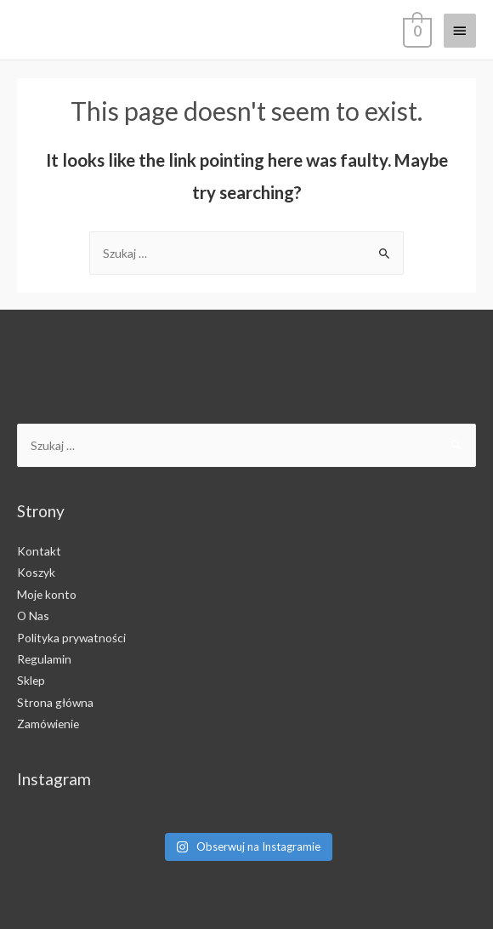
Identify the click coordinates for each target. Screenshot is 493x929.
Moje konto (46, 594)
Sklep (31, 680)
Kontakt (39, 551)
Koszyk (36, 572)
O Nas (33, 615)
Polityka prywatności (71, 637)
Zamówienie (48, 723)
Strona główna (55, 702)
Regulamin (44, 659)
